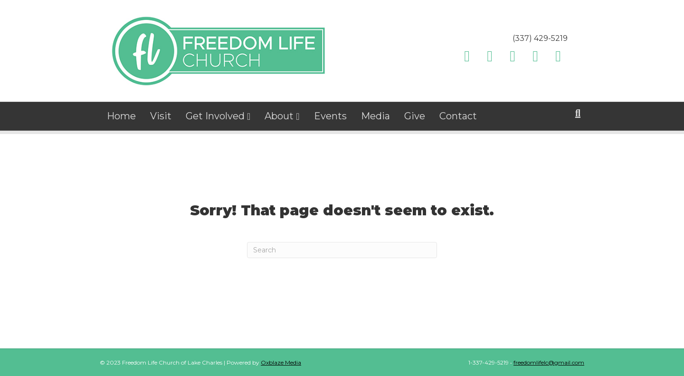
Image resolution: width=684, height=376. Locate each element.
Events (330, 119)
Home (121, 119)
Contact (458, 119)
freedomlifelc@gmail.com (548, 362)
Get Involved (215, 119)
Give (414, 119)
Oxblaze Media (281, 362)
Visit (160, 119)
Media (375, 119)
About (279, 119)
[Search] (577, 116)
